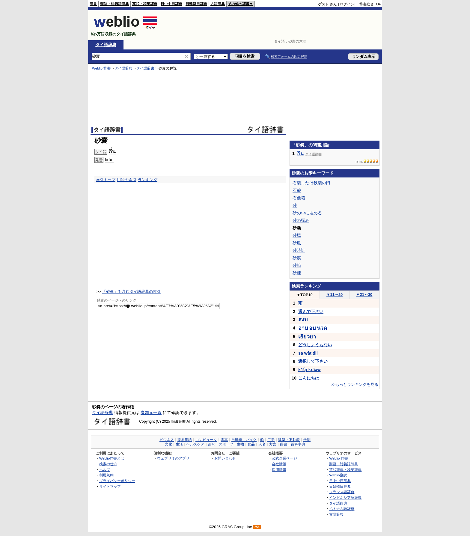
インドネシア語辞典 (345, 497)
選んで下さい (310, 311)
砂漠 (297, 257)
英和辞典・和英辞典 (345, 470)
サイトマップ (110, 486)
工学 (271, 440)
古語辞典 (217, 4)
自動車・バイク (244, 440)
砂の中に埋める (307, 212)
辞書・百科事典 (292, 444)
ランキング (147, 179)
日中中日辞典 (171, 4)
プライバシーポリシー (117, 481)
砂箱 (297, 265)
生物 (240, 444)
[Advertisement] (272, 25)
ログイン (347, 4)
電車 (224, 440)
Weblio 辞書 (101, 68)
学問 (307, 440)
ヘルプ (104, 470)
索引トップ (105, 179)
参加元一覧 (151, 412)
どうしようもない (315, 344)
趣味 (211, 444)
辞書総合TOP (370, 4)
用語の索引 (126, 179)
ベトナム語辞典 (341, 509)
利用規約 (106, 475)
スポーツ (226, 444)
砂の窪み (301, 220)
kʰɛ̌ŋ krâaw (309, 369)
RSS (257, 527)
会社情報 (279, 464)
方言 (272, 444)
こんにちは (308, 378)
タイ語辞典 (105, 44)
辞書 (93, 4)
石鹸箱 (299, 197)
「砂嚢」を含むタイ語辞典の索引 (131, 291)
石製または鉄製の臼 (311, 182)
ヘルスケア (195, 444)
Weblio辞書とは (111, 458)
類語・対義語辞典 (114, 4)
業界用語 (184, 440)
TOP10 (304, 295)
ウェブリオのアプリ (173, 458)
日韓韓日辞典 (196, 4)
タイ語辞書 (145, 68)
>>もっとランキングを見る (354, 384)
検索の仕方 (108, 464)
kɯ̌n (109, 159)
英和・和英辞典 (144, 4)
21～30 (364, 294)
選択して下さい (313, 361)
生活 (179, 444)
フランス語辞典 (341, 492)
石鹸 (297, 190)
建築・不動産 (289, 440)
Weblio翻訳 (338, 475)
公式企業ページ (284, 458)
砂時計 (299, 250)
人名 (262, 444)
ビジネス (166, 440)
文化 (168, 444)
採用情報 (279, 470)
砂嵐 (297, 242)
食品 (251, 444)
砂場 (297, 235)
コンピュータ (206, 440)
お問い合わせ (225, 458)
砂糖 (297, 272)
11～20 (334, 294)
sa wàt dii (308, 353)
